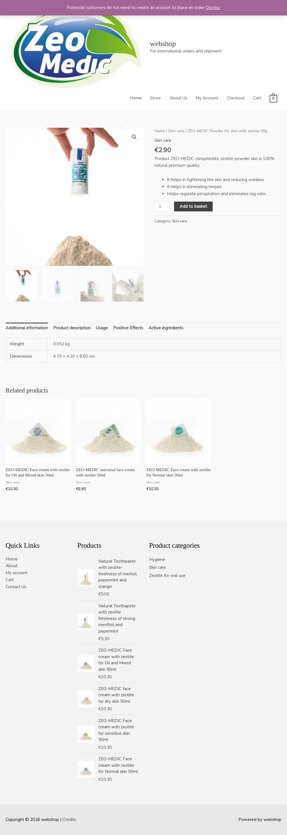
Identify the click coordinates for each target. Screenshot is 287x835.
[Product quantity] (162, 207)
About (12, 566)
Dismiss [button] (213, 7)
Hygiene (157, 559)
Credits (69, 819)
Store (155, 98)
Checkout (236, 98)
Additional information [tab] (27, 328)
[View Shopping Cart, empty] (273, 98)
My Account (207, 98)
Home (136, 98)
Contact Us (16, 587)
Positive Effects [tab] (128, 328)
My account (16, 573)
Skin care (176, 131)
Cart (257, 98)
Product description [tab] (72, 328)
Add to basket (193, 206)
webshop (163, 44)
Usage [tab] (102, 328)
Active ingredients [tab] (166, 328)
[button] (134, 137)
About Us (178, 98)
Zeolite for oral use (167, 575)
